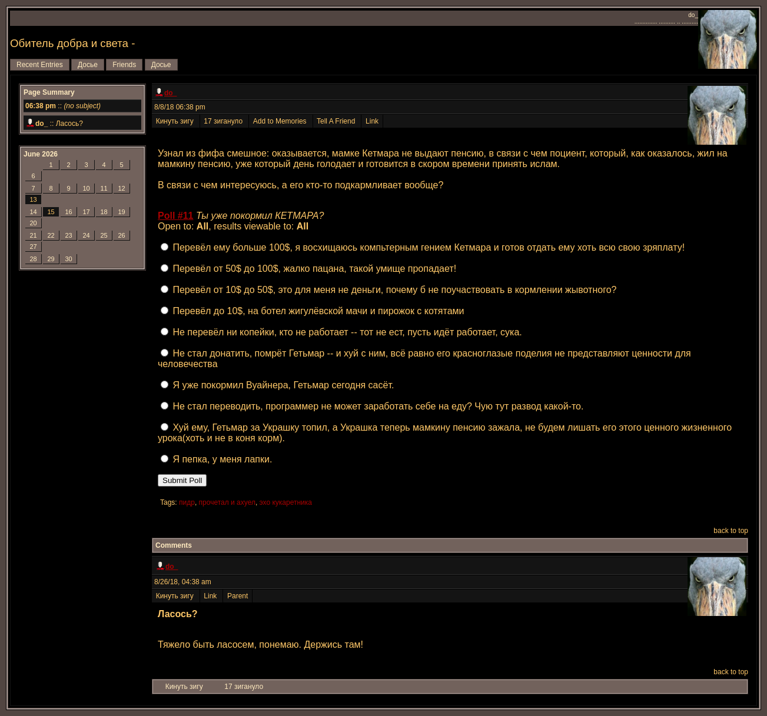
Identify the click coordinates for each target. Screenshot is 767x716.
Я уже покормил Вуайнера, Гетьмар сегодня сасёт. (283, 385)
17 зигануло (224, 121)
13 (32, 199)
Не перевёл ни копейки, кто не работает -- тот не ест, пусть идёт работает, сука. (347, 332)
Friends (124, 65)
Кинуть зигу (176, 121)
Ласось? (69, 123)
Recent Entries (39, 65)
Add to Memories (280, 121)
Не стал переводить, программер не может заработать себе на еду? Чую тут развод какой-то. (377, 406)
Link (371, 121)
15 (50, 211)
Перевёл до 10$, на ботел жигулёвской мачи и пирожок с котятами (318, 311)
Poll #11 (175, 216)
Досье (88, 65)
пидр (187, 502)
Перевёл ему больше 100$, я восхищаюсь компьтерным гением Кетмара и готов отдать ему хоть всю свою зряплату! (428, 247)
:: (63, 106)
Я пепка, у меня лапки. (222, 459)
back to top (730, 531)
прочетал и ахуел (227, 502)
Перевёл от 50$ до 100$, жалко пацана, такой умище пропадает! (314, 269)
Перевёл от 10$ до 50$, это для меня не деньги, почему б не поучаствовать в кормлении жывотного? (394, 290)
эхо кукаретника (286, 502)
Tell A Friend (337, 121)
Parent (237, 596)
